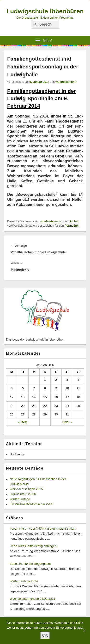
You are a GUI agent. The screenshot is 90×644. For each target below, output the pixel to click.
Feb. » (67, 422)
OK (45, 635)
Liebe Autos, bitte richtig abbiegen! (33, 546)
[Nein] (84, 630)
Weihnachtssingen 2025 (26, 489)
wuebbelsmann (65, 82)
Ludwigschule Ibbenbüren (45, 11)
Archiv (73, 221)
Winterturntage (20, 499)
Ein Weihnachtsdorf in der (31, 504)
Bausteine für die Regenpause (31, 564)
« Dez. (23, 422)
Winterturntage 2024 (24, 581)
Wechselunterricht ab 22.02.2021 (32, 598)
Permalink (71, 225)
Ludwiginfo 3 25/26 (23, 494)
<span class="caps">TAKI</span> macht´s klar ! (43, 528)
